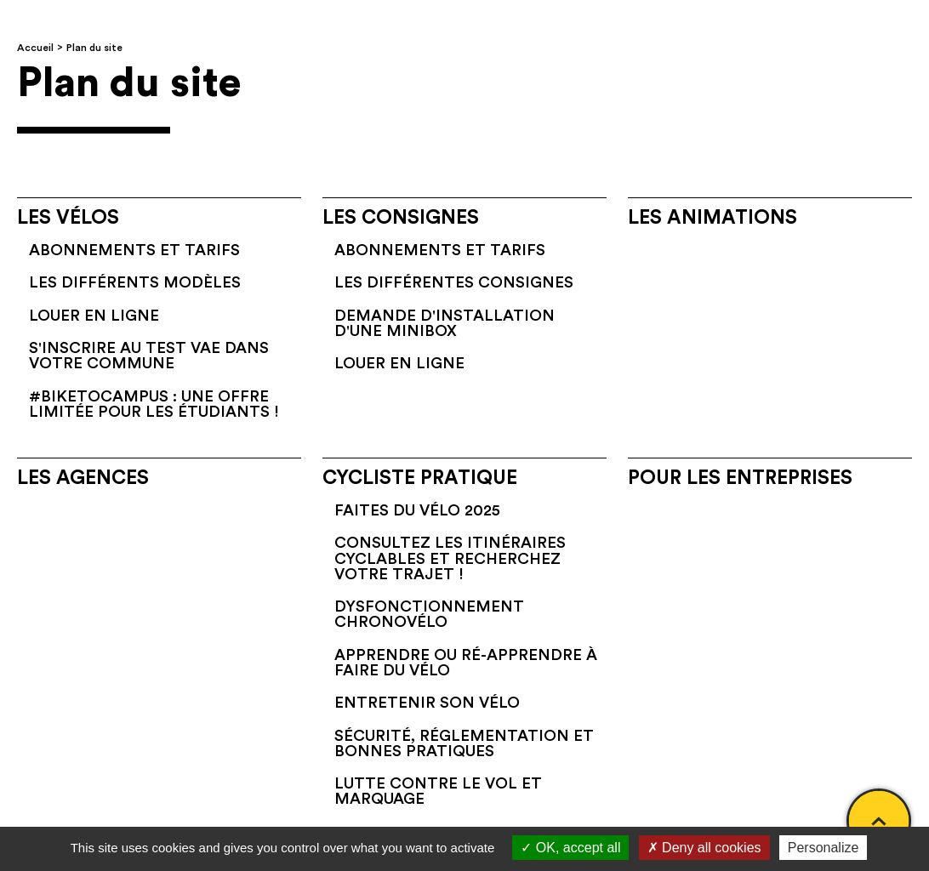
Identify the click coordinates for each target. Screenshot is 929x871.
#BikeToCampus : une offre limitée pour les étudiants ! (154, 404)
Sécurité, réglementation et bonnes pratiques (464, 743)
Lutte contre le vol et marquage (438, 791)
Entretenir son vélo (427, 702)
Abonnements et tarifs (134, 250)
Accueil (35, 48)
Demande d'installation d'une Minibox (444, 323)
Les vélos (68, 217)
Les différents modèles (135, 282)
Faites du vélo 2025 (417, 510)
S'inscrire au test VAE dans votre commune (149, 355)
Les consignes (400, 217)
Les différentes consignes (453, 282)
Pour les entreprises (740, 478)
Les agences (83, 478)
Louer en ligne (94, 315)
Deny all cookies (704, 847)
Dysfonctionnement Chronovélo (429, 614)
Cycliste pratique (419, 478)
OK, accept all (570, 847)
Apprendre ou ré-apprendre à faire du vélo (465, 662)
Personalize (823, 847)
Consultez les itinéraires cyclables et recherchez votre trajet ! (450, 558)
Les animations (712, 217)
